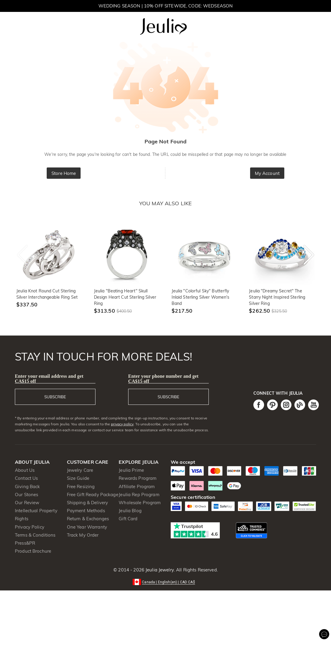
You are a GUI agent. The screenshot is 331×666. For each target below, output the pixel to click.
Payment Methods (86, 510)
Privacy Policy (29, 527)
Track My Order (83, 535)
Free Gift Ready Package (92, 494)
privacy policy (122, 424)
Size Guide (78, 478)
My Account (267, 173)
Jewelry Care (80, 470)
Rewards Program (137, 478)
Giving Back (27, 486)
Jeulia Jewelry (159, 570)
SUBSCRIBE (55, 396)
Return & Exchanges (88, 518)
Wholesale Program (140, 502)
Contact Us (26, 478)
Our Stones (26, 494)
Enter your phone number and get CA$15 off (163, 379)
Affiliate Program (137, 486)
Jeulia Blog (130, 510)
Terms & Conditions (35, 535)
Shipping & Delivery (87, 502)
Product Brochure (33, 551)
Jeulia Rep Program (139, 494)
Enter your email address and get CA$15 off (49, 379)
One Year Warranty (87, 527)
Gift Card (128, 518)
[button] (165, 581)
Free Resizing (81, 486)
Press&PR (25, 543)
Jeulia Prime (131, 470)
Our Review (27, 502)
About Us (24, 470)
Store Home (63, 173)
